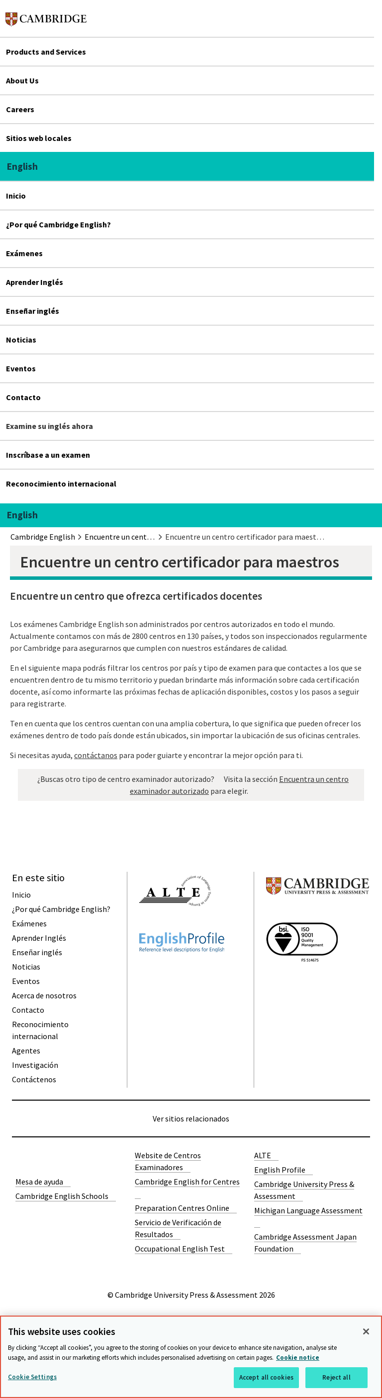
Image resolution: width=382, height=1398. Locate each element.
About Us (22, 80)
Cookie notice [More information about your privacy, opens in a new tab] (297, 1357)
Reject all (336, 1377)
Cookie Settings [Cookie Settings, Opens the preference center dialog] (32, 1377)
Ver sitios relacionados (191, 1118)
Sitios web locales (39, 138)
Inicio (16, 196)
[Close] (366, 1331)
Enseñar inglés (32, 311)
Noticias (21, 340)
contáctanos (95, 755)
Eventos (21, 368)
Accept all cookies (266, 1377)
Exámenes (24, 253)
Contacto (23, 397)
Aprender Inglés (34, 282)
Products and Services (46, 52)
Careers (20, 109)
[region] (191, 1357)
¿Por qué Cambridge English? (58, 224)
